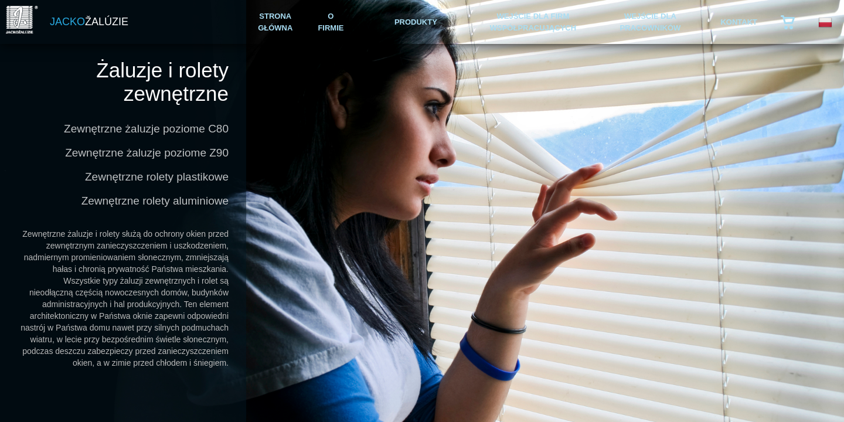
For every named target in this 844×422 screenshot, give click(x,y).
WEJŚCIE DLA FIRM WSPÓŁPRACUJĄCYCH (533, 22)
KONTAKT (738, 22)
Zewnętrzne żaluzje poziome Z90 (147, 153)
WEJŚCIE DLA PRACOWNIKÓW (650, 22)
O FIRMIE (330, 22)
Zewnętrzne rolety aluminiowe (155, 201)
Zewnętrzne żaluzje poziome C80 (146, 128)
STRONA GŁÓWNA (275, 22)
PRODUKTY (415, 22)
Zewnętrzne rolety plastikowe (157, 177)
